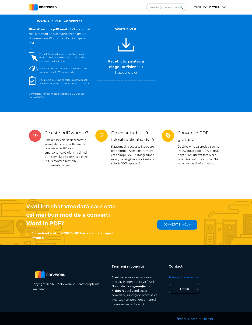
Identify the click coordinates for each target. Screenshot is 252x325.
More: (206, 6)
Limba (184, 289)
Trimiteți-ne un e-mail (184, 277)
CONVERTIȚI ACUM (177, 224)
